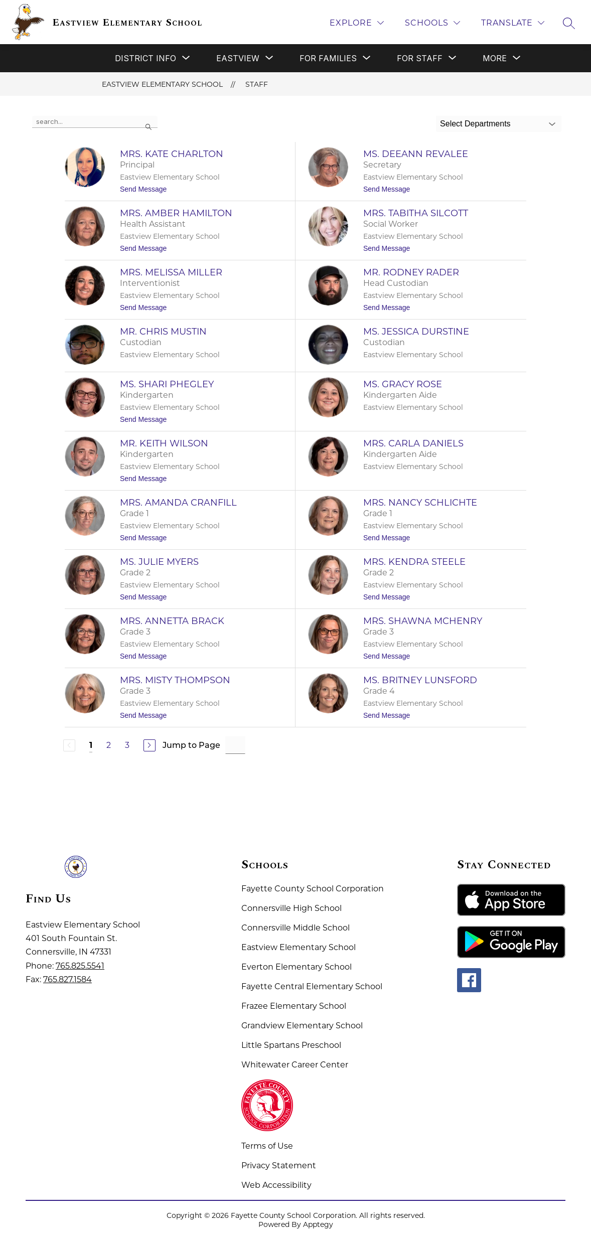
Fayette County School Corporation (312, 888)
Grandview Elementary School (302, 1025)
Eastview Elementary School (162, 84)
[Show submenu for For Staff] (419, 58)
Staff (256, 84)
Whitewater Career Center (294, 1064)
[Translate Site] (513, 23)
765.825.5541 (80, 966)
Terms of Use (267, 1146)
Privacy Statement (278, 1165)
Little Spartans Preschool (291, 1045)
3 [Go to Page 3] (127, 745)
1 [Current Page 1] (90, 745)
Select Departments (475, 123)
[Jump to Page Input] (235, 745)
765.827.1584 (67, 979)
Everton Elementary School (296, 967)
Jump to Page (191, 745)
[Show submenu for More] (495, 58)
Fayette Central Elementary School (311, 986)
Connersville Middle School (295, 928)
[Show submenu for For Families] (328, 58)
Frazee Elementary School (293, 1006)
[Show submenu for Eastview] (237, 58)
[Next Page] (149, 745)
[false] (95, 122)
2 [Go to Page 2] (108, 745)
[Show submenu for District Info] (145, 58)
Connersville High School (291, 908)
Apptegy (318, 1224)
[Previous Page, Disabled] (69, 745)
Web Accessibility (276, 1185)
